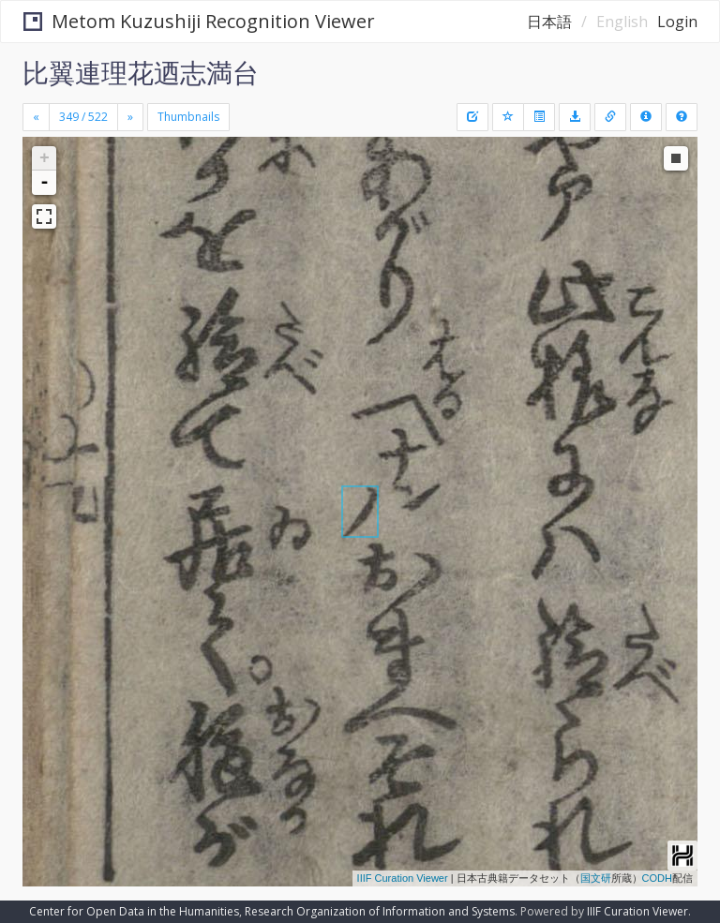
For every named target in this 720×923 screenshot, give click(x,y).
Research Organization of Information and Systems (380, 911)
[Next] (130, 117)
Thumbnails (188, 117)
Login (677, 21)
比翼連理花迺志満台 (140, 72)
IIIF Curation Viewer (402, 878)
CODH (657, 878)
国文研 (595, 878)
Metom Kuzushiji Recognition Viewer (199, 21)
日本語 (549, 21)
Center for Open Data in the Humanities (134, 911)
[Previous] (36, 117)
